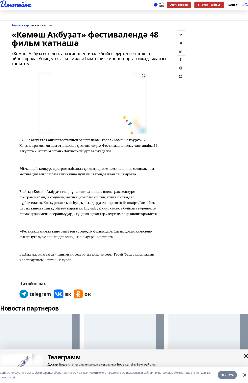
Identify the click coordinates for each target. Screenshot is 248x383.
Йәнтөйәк (15, 4)
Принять (227, 375)
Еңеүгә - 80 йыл (209, 5)
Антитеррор (179, 5)
